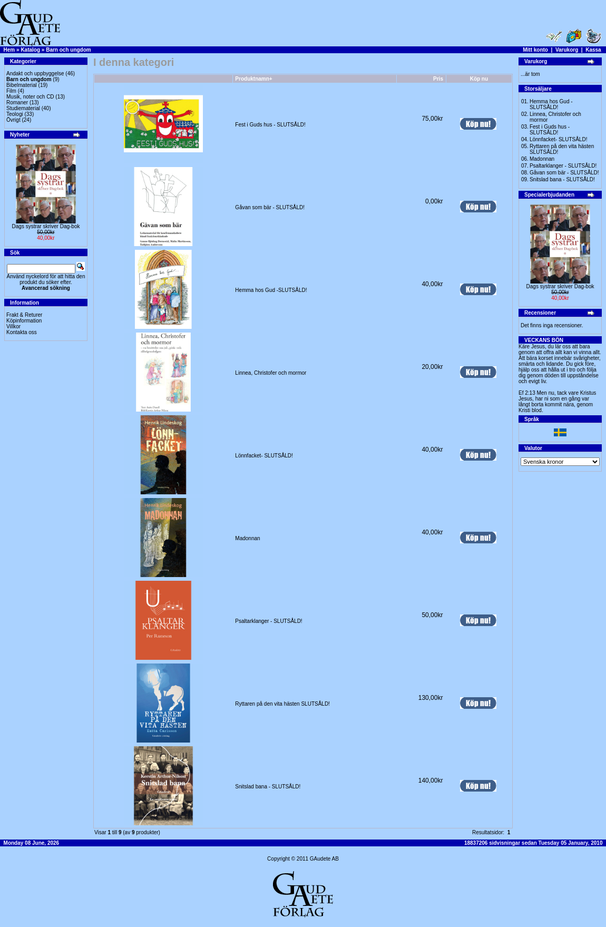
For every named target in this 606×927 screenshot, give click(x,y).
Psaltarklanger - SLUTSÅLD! (268, 621)
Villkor (13, 326)
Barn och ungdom (68, 50)
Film (11, 91)
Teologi (14, 114)
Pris (438, 79)
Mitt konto (535, 50)
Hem (9, 50)
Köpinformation (24, 321)
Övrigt (13, 120)
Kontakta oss (21, 332)
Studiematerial (23, 108)
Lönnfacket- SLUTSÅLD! (264, 455)
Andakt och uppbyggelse (35, 73)
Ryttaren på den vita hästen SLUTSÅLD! (282, 704)
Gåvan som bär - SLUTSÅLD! (270, 207)
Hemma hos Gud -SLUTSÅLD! (271, 290)
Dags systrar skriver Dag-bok (46, 226)
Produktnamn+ (253, 79)
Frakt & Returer (24, 315)
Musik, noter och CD (30, 97)
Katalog (30, 50)
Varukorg (566, 50)
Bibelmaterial (21, 85)
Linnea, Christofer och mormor (270, 373)
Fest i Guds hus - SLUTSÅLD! (270, 125)
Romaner (17, 102)
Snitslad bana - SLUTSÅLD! (267, 786)
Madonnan (247, 538)
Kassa (593, 50)
